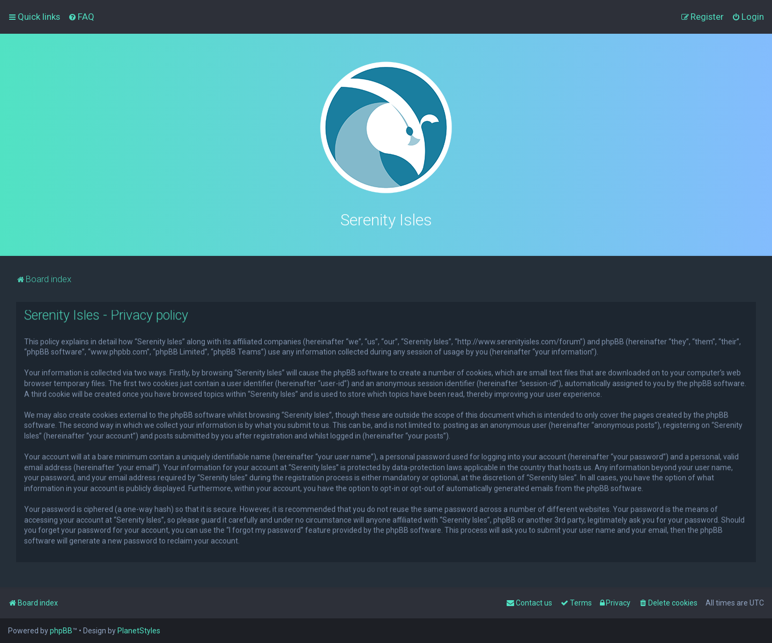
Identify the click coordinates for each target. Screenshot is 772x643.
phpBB (61, 630)
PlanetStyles (138, 630)
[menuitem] (81, 16)
